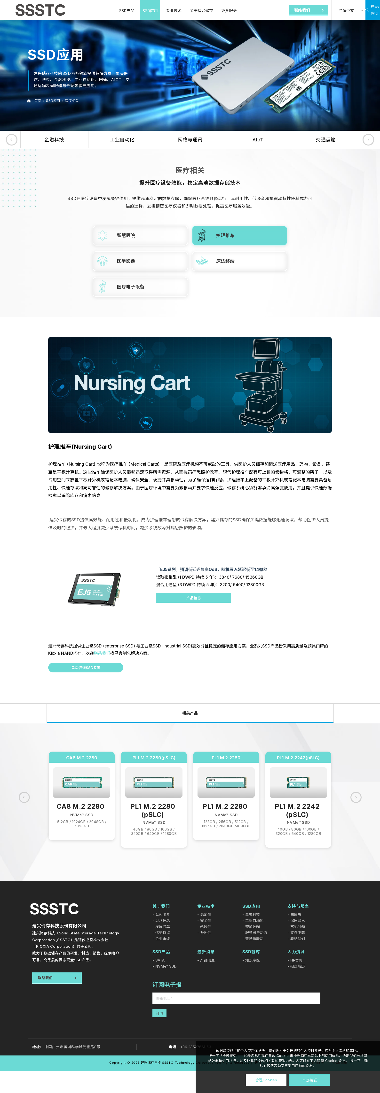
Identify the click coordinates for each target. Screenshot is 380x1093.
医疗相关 (72, 100)
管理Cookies (266, 1080)
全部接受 (309, 1080)
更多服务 (214, 10)
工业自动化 (122, 140)
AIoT (258, 140)
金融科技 (54, 140)
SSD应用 (135, 10)
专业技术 (159, 10)
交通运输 (325, 140)
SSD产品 (112, 10)
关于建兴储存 (187, 10)
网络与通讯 (190, 140)
